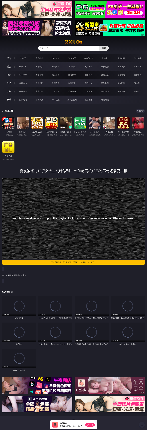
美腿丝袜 (88, 83)
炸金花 (105, 58)
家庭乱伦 (39, 91)
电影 (9, 74)
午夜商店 (39, 99)
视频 (9, 66)
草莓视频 (56, 99)
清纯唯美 (105, 83)
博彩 (9, 58)
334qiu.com (73, 42)
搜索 (104, 48)
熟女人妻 (88, 66)
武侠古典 (72, 91)
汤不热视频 (72, 99)
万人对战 (56, 58)
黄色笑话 (121, 91)
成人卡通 (56, 75)
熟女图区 (121, 83)
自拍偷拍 (39, 66)
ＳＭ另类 (137, 66)
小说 (9, 91)
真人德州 (39, 58)
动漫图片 (72, 83)
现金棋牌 (121, 58)
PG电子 (23, 58)
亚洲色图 (39, 83)
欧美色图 (56, 83)
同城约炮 (23, 99)
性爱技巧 (137, 91)
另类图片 (137, 83)
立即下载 (90, 425)
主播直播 (121, 66)
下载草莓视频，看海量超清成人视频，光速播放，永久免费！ (97, 262)
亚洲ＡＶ (23, 66)
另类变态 (137, 75)
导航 (9, 99)
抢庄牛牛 (137, 58)
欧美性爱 (72, 75)
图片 (9, 83)
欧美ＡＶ (56, 66)
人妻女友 (56, 91)
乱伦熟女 (121, 75)
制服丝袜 (88, 75)
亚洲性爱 (23, 75)
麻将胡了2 (88, 58)
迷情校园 (88, 91)
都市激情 (23, 91)
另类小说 (105, 91)
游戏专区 (72, 58)
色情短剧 (105, 99)
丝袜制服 (105, 66)
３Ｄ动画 (72, 66)
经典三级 (105, 75)
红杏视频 (88, 99)
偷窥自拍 (23, 83)
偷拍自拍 (39, 75)
